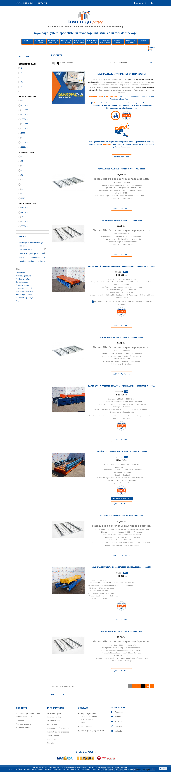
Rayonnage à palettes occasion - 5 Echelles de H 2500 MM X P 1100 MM (122, 266)
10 (22, 82)
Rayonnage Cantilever (79, 41)
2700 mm (24, 212)
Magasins (50, 743)
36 (22, 184)
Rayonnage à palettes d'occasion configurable (121, 74)
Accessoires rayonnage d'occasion (32, 253)
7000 (23, 133)
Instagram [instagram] (119, 726)
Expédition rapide (54, 713)
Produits (23, 236)
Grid (53, 63)
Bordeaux (78, 26)
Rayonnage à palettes (24, 291)
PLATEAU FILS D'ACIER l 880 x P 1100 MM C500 (121, 220)
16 (22, 170)
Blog (143, 40)
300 (22, 91)
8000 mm (24, 142)
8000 (23, 138)
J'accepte (163, 769)
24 (22, 179)
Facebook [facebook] (118, 712)
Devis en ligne (117, 41)
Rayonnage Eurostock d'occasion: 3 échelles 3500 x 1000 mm (121, 567)
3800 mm (24, 226)
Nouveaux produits (23, 276)
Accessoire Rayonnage (105, 41)
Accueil (27, 40)
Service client (52, 724)
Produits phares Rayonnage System (32, 261)
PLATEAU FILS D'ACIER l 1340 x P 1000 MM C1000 (121, 337)
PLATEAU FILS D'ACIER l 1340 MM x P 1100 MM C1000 (121, 169)
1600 (23, 100)
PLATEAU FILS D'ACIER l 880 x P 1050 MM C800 (121, 631)
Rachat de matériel (130, 41)
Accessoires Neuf (25, 249)
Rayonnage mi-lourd (53, 41)
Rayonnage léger (40, 41)
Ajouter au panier (122, 208)
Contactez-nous (22, 282)
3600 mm (24, 221)
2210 (23, 198)
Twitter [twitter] (118, 717)
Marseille (106, 26)
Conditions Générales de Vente (59, 728)
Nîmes (97, 26)
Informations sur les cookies (58, 732)
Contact (83, 708)
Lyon (61, 26)
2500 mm (24, 105)
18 (22, 175)
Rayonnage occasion (92, 41)
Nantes (68, 26)
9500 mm (24, 147)
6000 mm (24, 128)
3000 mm (24, 110)
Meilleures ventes (23, 279)
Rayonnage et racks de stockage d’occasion (31, 244)
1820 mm (24, 207)
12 (22, 165)
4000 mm (24, 119)
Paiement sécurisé (54, 721)
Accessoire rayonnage (24, 297)
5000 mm (24, 124)
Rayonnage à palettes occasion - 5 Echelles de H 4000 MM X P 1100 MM (122, 386)
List (57, 63)
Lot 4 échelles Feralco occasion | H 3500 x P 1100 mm (121, 451)
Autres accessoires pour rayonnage (32, 257)
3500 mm (24, 114)
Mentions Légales (54, 717)
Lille (56, 26)
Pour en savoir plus (143, 770)
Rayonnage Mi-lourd (24, 288)
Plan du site (51, 739)
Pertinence (135, 62)
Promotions (20, 273)
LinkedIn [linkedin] (118, 731)
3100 (23, 217)
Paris (50, 26)
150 (22, 86)
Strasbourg (117, 26)
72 (22, 189)
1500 (23, 193)
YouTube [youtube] (118, 721)
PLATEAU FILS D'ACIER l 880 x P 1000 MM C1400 (121, 516)
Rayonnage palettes (66, 41)
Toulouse (88, 26)
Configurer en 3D (121, 157)
